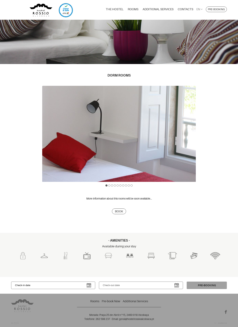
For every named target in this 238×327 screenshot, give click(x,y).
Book (119, 211)
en (199, 9)
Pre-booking (216, 9)
